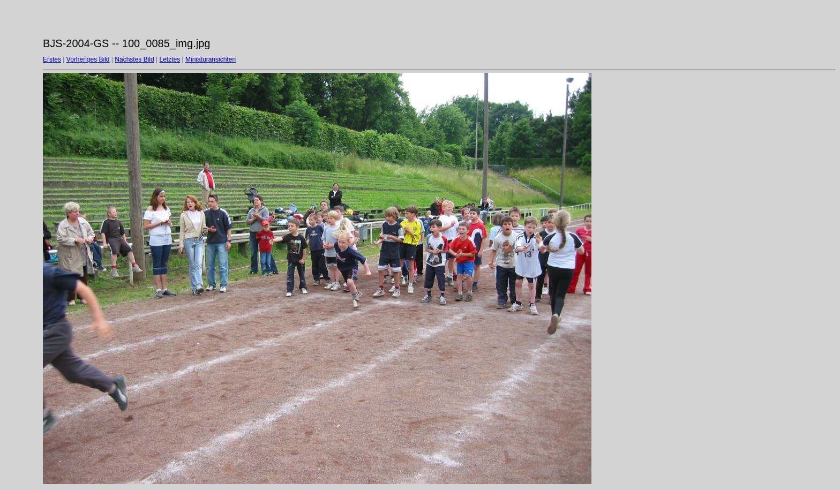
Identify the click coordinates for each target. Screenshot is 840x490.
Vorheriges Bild (88, 59)
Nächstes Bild (134, 59)
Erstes (52, 59)
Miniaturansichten (210, 59)
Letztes (170, 59)
